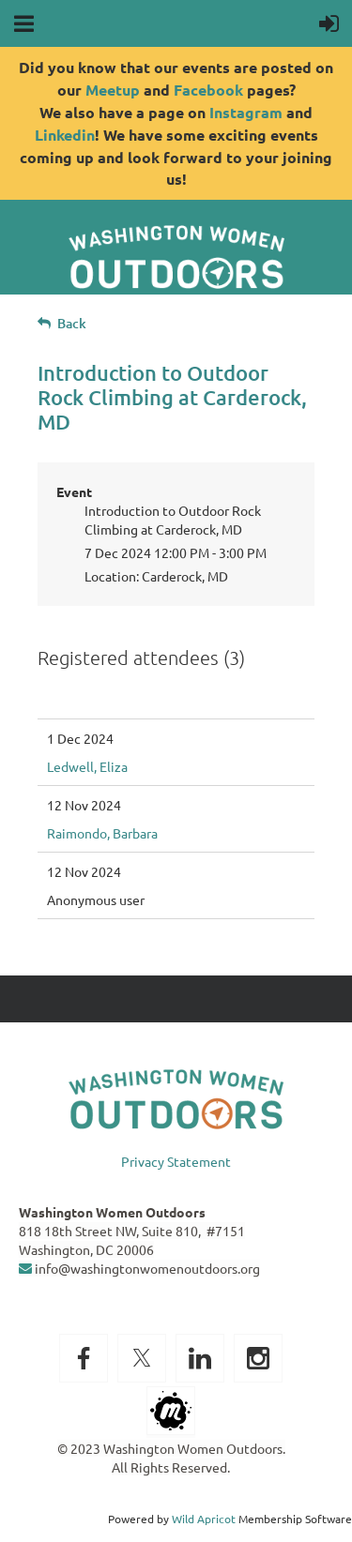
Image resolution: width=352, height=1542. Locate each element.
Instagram (246, 112)
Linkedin (65, 134)
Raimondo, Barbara (102, 832)
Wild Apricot (204, 1518)
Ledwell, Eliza (87, 766)
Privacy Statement (176, 1161)
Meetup (112, 89)
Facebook (208, 89)
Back (71, 323)
